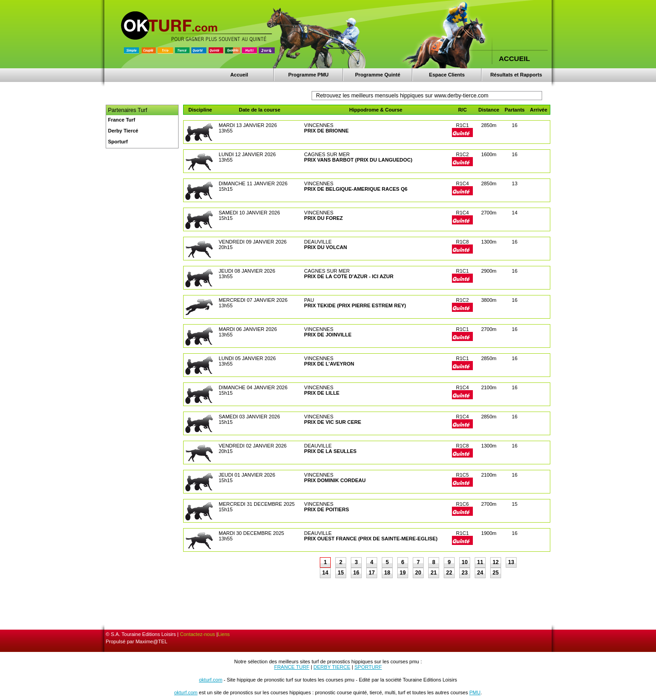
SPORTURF (368, 667)
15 (340, 573)
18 (387, 573)
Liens (224, 634)
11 (480, 562)
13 (511, 562)
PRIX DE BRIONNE (326, 130)
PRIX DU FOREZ (323, 218)
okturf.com (210, 679)
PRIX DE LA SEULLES (330, 451)
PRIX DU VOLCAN (325, 247)
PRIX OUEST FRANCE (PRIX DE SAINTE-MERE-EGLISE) (371, 538)
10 (464, 562)
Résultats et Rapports (516, 74)
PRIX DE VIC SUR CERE (332, 422)
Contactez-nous (197, 634)
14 (325, 573)
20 (418, 573)
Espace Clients (447, 74)
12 (495, 562)
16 (356, 573)
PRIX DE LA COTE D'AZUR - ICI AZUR (349, 276)
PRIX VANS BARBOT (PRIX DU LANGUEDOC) (358, 160)
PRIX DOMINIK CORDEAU (335, 480)
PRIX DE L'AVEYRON (329, 363)
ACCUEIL (514, 58)
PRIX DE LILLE (322, 393)
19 (402, 573)
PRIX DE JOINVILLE (328, 334)
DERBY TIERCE (331, 667)
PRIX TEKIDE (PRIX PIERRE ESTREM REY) (355, 305)
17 (371, 573)
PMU (474, 692)
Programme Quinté (377, 74)
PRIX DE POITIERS (326, 509)
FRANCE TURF (291, 667)
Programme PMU (308, 74)
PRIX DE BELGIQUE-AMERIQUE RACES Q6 (356, 189)
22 (449, 573)
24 (480, 573)
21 (433, 573)
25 (495, 573)
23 (464, 573)
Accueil (239, 74)
